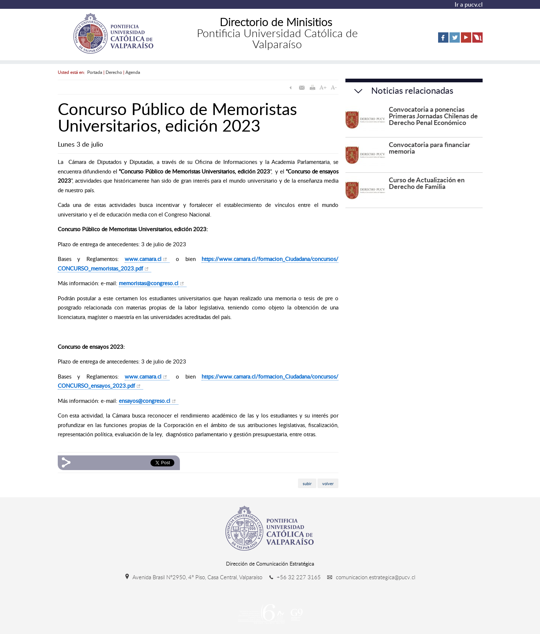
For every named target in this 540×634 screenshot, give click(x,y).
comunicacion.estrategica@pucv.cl (368, 577)
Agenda (132, 72)
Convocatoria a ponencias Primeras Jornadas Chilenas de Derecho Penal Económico (433, 115)
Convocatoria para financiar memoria (429, 147)
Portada (94, 72)
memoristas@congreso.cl (148, 283)
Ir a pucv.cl (469, 4)
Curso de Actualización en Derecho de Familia (427, 183)
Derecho (114, 72)
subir (307, 483)
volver (328, 483)
